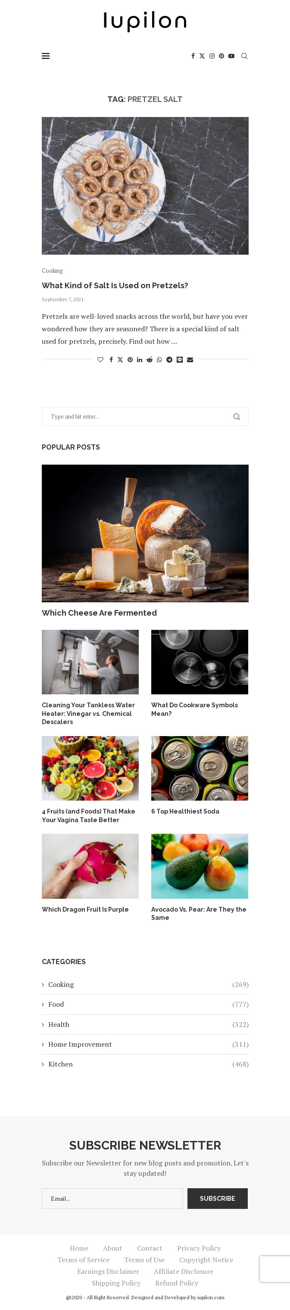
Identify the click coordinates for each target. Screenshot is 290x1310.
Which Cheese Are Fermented (99, 612)
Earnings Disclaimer (108, 1271)
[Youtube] (231, 55)
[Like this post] (100, 359)
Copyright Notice (206, 1259)
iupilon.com (211, 1297)
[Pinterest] (221, 55)
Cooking (148, 984)
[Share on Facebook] (111, 359)
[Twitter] (202, 55)
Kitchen (148, 1064)
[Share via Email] (190, 359)
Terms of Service (83, 1259)
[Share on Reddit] (150, 359)
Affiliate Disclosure (183, 1271)
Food (148, 1004)
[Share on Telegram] (169, 359)
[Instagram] (212, 55)
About (112, 1248)
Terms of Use (144, 1259)
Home (79, 1248)
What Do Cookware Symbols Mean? (194, 709)
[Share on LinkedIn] (139, 359)
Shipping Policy (116, 1283)
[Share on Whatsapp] (159, 359)
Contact (149, 1248)
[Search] (244, 55)
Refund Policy (176, 1283)
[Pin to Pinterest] (130, 359)
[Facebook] (193, 55)
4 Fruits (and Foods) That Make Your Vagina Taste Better (88, 815)
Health (148, 1024)
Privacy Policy (199, 1248)
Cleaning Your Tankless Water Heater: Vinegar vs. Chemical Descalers (88, 713)
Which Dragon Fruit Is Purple (85, 909)
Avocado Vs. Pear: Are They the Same (198, 914)
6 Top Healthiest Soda (185, 811)
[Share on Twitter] (120, 359)
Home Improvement (148, 1044)
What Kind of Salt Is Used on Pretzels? (115, 285)
